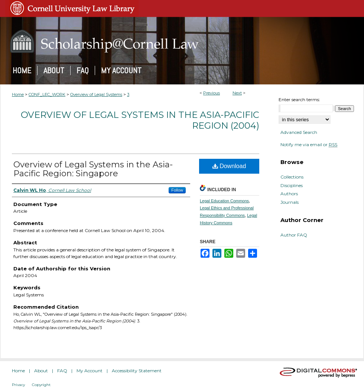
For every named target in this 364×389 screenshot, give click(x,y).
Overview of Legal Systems (96, 94)
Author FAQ (293, 235)
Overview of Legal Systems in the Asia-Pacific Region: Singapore (93, 169)
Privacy (18, 384)
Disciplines (291, 185)
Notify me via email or (308, 144)
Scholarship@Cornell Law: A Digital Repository (182, 41)
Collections (291, 177)
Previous (211, 93)
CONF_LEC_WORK (47, 94)
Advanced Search (298, 132)
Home (18, 94)
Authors (289, 193)
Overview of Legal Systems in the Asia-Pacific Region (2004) (140, 120)
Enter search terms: (299, 99)
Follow (177, 190)
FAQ (62, 370)
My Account (90, 370)
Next (237, 93)
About (41, 370)
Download (229, 166)
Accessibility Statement (137, 370)
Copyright (41, 384)
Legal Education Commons (224, 201)
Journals (289, 202)
